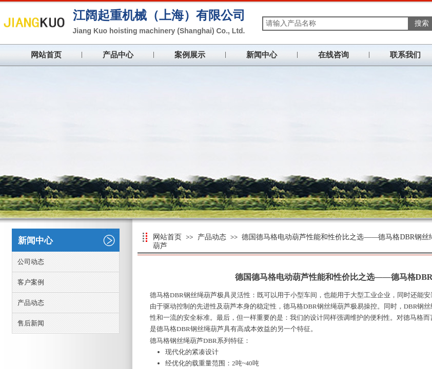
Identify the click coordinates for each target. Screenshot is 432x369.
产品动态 (212, 237)
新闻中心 (261, 55)
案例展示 (189, 55)
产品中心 (118, 55)
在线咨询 (333, 55)
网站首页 (46, 55)
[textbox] (335, 23)
